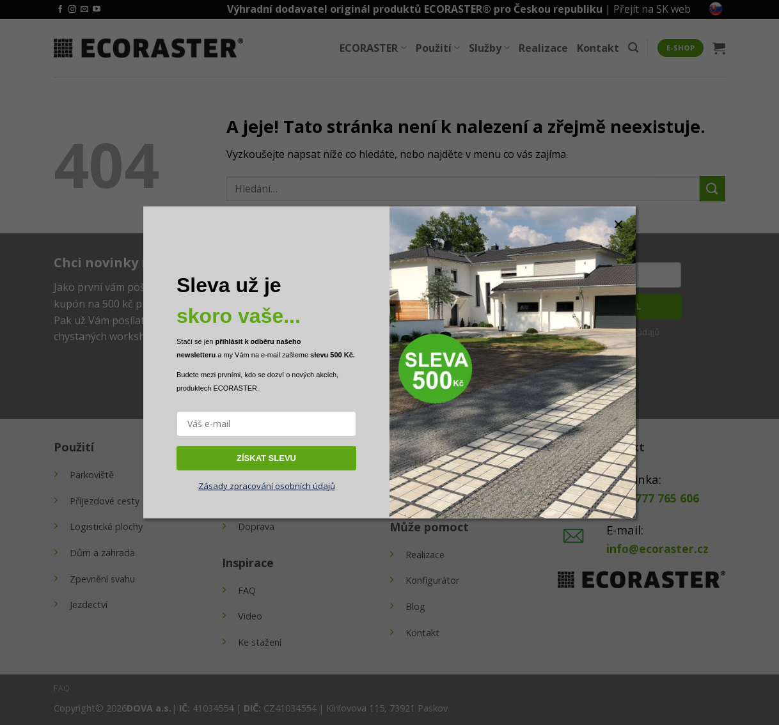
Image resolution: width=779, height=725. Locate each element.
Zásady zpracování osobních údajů (266, 486)
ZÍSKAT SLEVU (266, 457)
